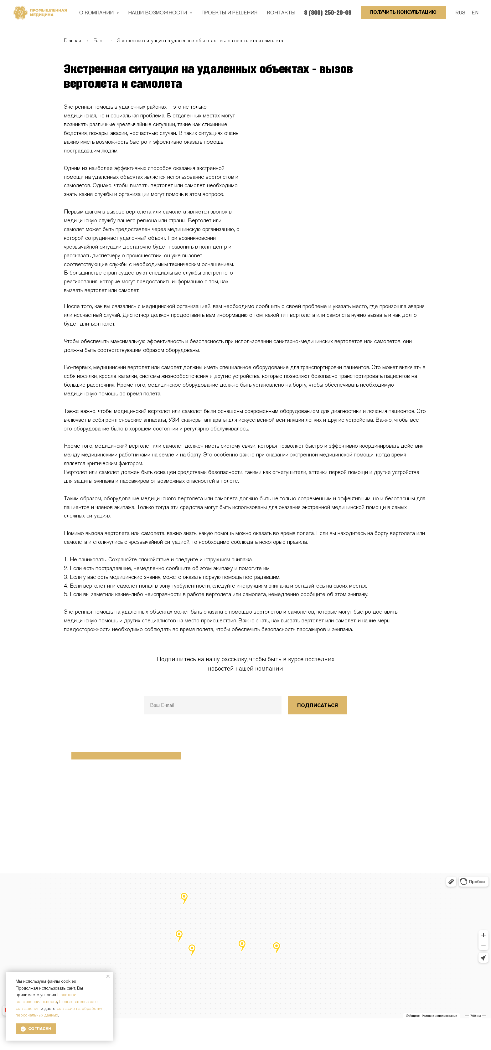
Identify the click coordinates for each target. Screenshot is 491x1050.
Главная (72, 41)
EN (475, 12)
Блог (99, 41)
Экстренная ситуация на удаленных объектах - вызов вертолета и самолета (200, 41)
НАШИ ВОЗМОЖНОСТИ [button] (158, 12)
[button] (403, 12)
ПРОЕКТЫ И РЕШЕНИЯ (229, 12)
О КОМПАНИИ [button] (97, 12)
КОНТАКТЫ (281, 12)
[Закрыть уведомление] (108, 976)
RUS (460, 12)
